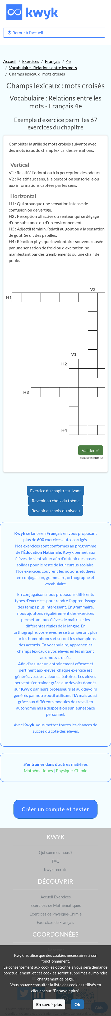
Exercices (30, 61)
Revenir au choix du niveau (55, 510)
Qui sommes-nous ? (55, 852)
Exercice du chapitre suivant (55, 490)
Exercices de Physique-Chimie (56, 914)
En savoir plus (49, 1004)
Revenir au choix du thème (56, 500)
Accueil (9, 61)
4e (68, 61)
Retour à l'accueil (25, 32)
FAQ (55, 861)
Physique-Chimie (71, 770)
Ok (77, 1004)
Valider (91, 450)
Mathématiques (38, 770)
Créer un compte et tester (55, 809)
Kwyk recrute (55, 869)
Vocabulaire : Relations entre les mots (43, 67)
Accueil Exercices (55, 896)
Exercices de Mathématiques (55, 905)
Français (52, 61)
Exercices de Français (55, 922)
